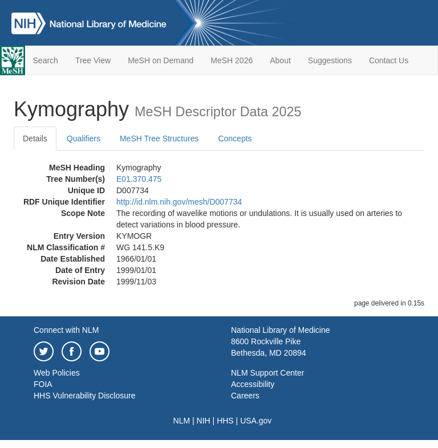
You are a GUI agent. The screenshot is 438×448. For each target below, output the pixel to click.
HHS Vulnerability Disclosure (84, 395)
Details (35, 138)
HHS (225, 420)
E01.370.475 (138, 179)
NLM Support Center (267, 372)
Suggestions (330, 60)
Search (45, 60)
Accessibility (252, 384)
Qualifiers (83, 138)
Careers (245, 395)
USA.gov (255, 420)
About (280, 60)
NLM (181, 420)
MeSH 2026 (231, 60)
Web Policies (57, 372)
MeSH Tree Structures (159, 138)
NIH (203, 420)
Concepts (235, 138)
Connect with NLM (66, 330)
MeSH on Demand (160, 60)
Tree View (93, 60)
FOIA (43, 384)
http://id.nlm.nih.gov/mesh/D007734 (179, 201)
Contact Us (388, 60)
